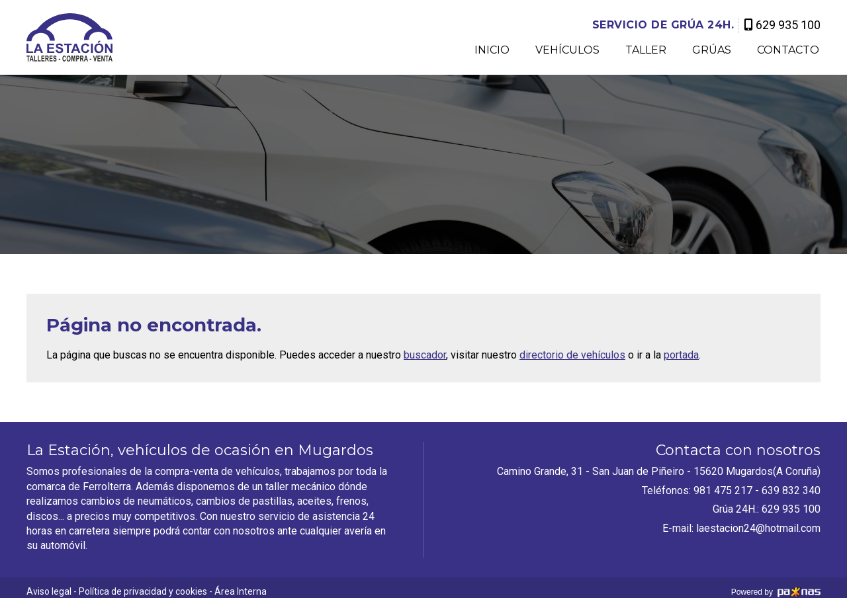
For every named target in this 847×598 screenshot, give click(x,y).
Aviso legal (48, 591)
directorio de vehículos (572, 355)
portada (681, 355)
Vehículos (567, 50)
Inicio (492, 50)
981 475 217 (722, 490)
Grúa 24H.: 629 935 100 (767, 509)
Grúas (711, 50)
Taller (645, 50)
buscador (425, 355)
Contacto (788, 50)
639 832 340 (791, 490)
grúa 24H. (663, 25)
